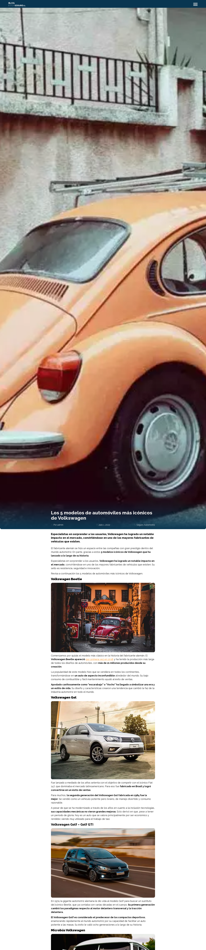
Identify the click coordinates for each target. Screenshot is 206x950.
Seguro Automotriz (146, 525)
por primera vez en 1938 (99, 659)
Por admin (58, 525)
